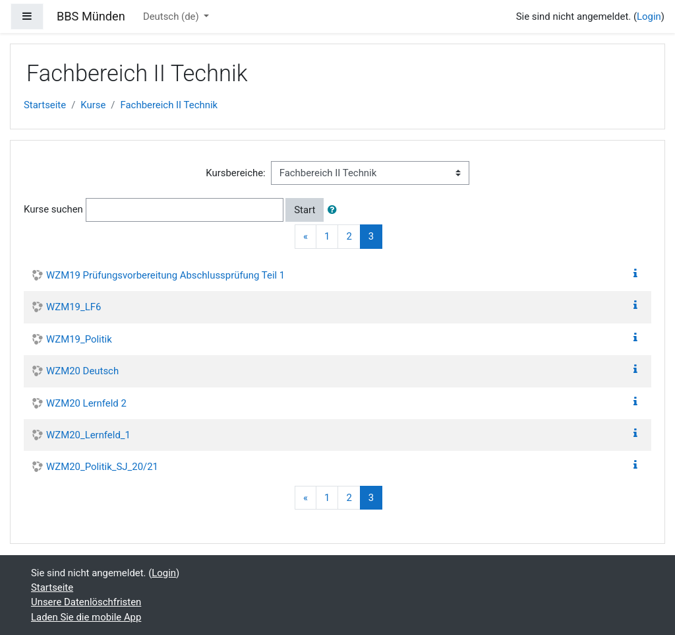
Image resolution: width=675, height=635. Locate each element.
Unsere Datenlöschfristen (86, 602)
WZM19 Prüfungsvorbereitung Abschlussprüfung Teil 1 (165, 275)
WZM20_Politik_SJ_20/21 (102, 467)
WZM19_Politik (79, 339)
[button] (334, 210)
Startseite (45, 105)
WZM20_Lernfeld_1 (88, 435)
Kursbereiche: (235, 173)
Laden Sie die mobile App (86, 617)
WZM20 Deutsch (82, 371)
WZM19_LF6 (73, 307)
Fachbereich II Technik (169, 105)
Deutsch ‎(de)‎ (172, 16)
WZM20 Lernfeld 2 (86, 403)
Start (304, 210)
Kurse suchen (53, 209)
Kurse (92, 105)
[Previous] (305, 236)
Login (649, 16)
